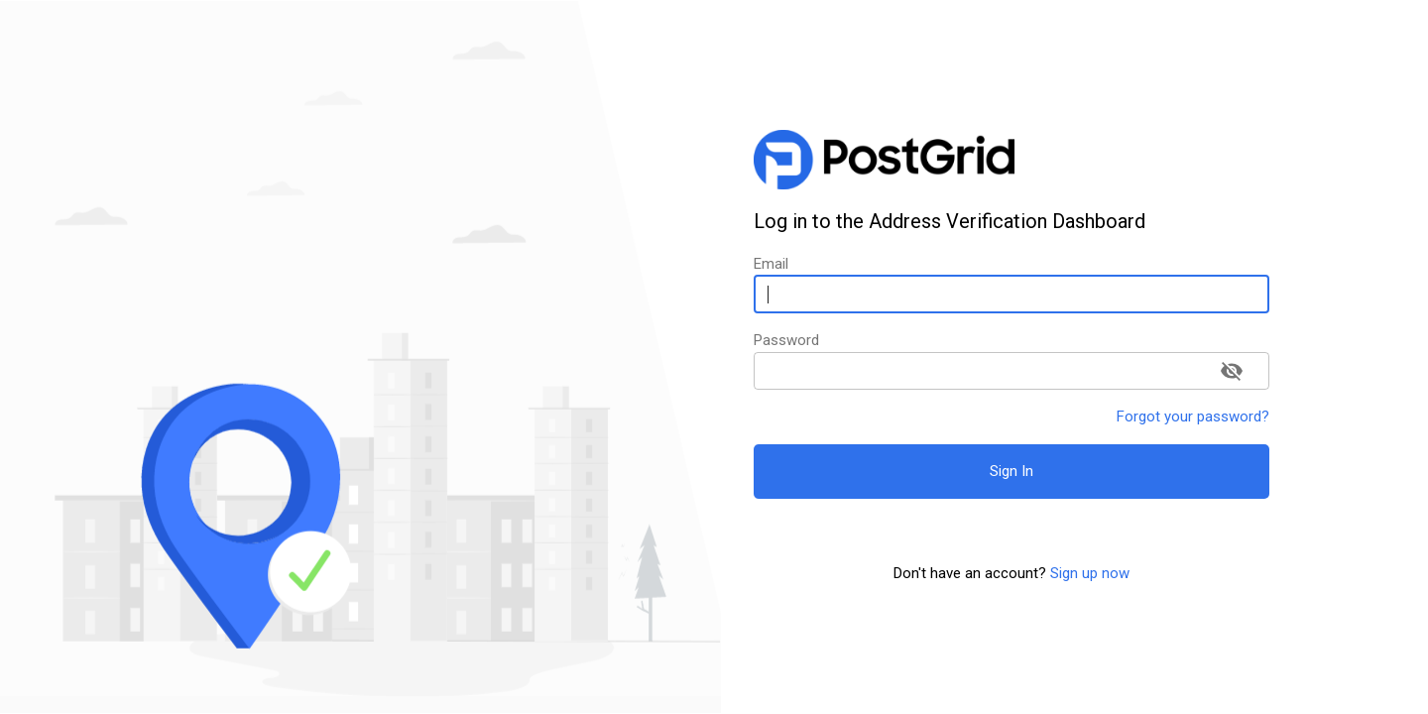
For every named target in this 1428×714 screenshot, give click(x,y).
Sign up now (1090, 573)
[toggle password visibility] (1231, 371)
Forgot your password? (1193, 416)
